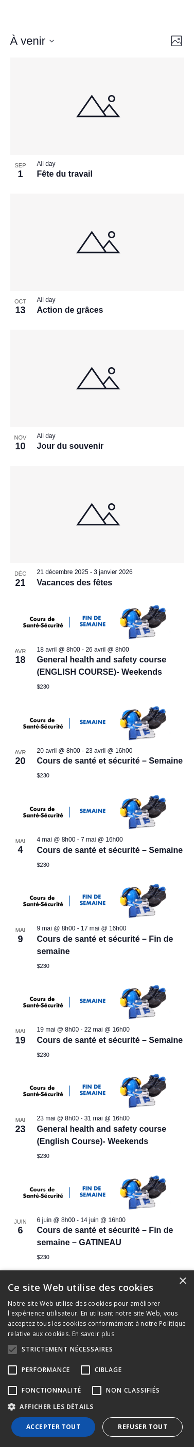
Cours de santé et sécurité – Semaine (110, 760)
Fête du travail (65, 173)
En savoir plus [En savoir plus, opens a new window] (93, 1333)
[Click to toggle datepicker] (32, 40)
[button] (97, 1407)
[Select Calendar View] (176, 40)
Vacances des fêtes (75, 582)
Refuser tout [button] (142, 1426)
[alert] (97, 1358)
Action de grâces (70, 310)
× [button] (182, 1281)
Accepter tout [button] (53, 1426)
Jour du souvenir (70, 446)
